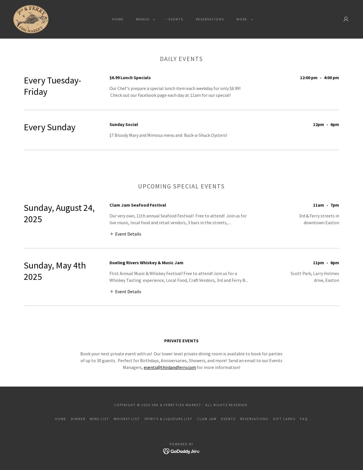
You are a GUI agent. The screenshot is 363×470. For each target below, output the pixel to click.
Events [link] (176, 19)
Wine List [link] (99, 419)
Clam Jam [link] (207, 419)
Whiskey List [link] (127, 419)
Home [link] (118, 19)
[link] (30, 19)
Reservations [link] (210, 19)
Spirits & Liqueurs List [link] (168, 419)
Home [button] (60, 419)
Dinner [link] (78, 419)
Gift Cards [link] (284, 419)
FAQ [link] (304, 419)
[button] (144, 19)
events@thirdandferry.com (170, 367)
